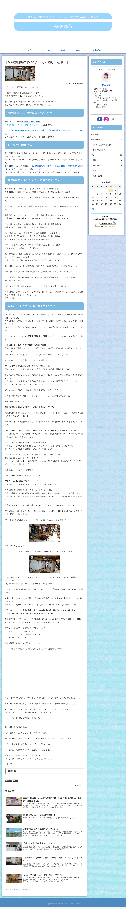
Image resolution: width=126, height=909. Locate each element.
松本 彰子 (106, 85)
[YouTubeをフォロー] (113, 119)
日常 (15, 780)
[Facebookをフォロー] (100, 119)
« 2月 (93, 209)
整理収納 (9, 780)
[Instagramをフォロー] (106, 119)
